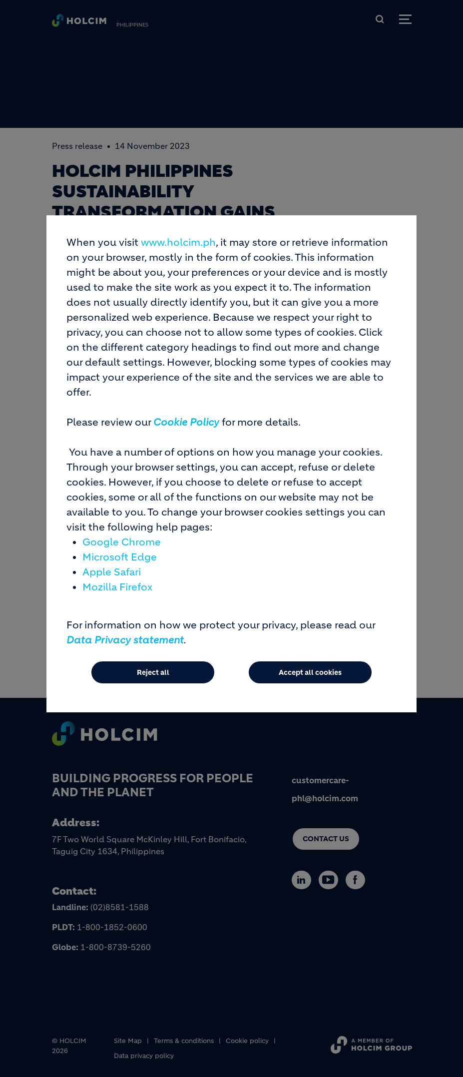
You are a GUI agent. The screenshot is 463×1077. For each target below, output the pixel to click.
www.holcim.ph (178, 253)
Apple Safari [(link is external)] (111, 582)
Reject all (153, 682)
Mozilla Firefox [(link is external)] (117, 597)
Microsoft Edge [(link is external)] (119, 567)
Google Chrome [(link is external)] (121, 552)
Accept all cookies (310, 682)
